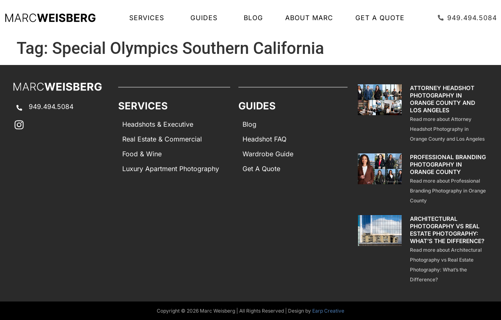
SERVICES (148, 18)
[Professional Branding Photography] (380, 179)
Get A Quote (380, 18)
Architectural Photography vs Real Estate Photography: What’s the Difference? (447, 229)
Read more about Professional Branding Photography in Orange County (448, 191)
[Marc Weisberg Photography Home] (50, 18)
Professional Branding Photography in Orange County (448, 164)
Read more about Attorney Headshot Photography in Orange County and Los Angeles (447, 129)
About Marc (309, 18)
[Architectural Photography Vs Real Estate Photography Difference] (380, 249)
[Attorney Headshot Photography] (380, 114)
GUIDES (206, 18)
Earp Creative (328, 311)
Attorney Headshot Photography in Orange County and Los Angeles (442, 99)
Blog (253, 18)
